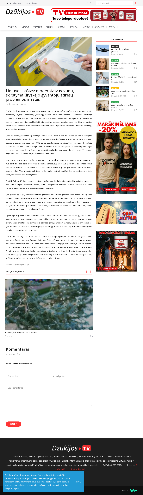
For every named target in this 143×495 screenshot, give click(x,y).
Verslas (49, 27)
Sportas (61, 27)
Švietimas (37, 27)
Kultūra (86, 27)
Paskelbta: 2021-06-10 (16, 104)
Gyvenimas (99, 27)
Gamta (112, 27)
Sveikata (74, 27)
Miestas (25, 27)
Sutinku (77, 481)
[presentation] (27, 413)
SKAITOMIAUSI (116, 39)
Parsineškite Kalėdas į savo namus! (20, 332)
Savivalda (12, 27)
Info (9, 3)
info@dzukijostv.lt (78, 468)
